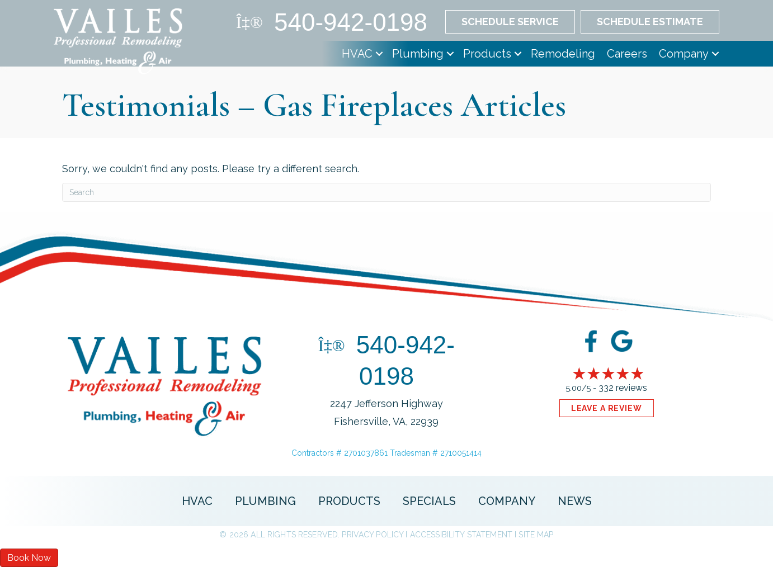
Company (684, 53)
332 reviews (622, 387)
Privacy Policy (372, 534)
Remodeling (563, 53)
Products (487, 53)
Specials (429, 501)
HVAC (357, 53)
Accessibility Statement (461, 534)
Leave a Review (606, 408)
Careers (627, 53)
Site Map (536, 534)
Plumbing (418, 53)
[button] (379, 54)
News (575, 501)
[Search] (386, 192)
